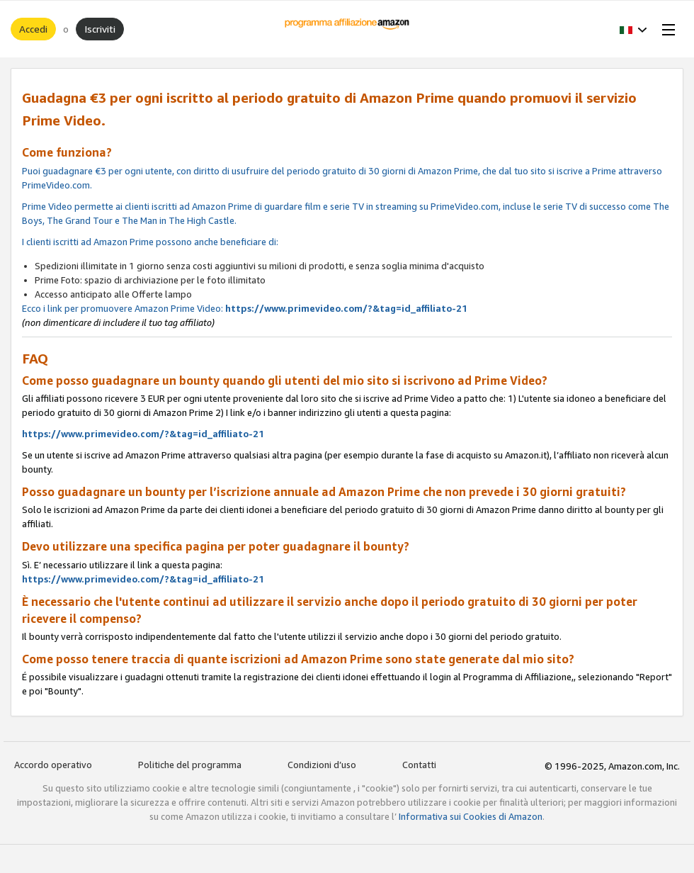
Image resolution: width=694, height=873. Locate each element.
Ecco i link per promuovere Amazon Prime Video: (347, 200)
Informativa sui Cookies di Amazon (470, 816)
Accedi (33, 29)
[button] (633, 29)
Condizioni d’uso (322, 764)
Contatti (419, 764)
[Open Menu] (665, 29)
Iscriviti (99, 29)
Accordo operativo (53, 764)
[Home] (347, 29)
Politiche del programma (189, 764)
